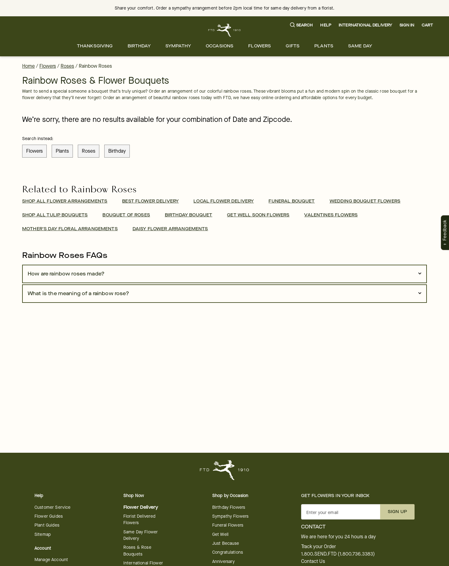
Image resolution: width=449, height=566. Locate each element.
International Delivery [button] (365, 25)
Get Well (220, 534)
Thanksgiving (95, 46)
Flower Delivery (140, 507)
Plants (323, 46)
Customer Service (52, 507)
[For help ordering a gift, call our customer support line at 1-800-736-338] (225, 30)
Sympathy (178, 46)
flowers (34, 151)
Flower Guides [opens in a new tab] (48, 516)
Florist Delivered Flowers (139, 519)
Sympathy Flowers (230, 516)
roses (88, 151)
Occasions (219, 46)
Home (28, 66)
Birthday (139, 46)
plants (62, 151)
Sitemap (42, 534)
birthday (117, 151)
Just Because (225, 543)
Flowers (259, 46)
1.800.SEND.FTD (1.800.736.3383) (338, 554)
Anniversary (223, 561)
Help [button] (325, 25)
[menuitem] (95, 46)
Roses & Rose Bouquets (137, 550)
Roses (67, 66)
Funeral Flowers (227, 525)
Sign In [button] (406, 25)
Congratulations (227, 552)
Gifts (293, 46)
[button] (301, 25)
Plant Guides (46, 525)
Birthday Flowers (228, 507)
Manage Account (51, 560)
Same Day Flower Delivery (140, 535)
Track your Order (318, 546)
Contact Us (313, 561)
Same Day (360, 46)
